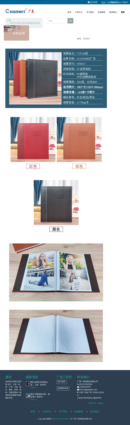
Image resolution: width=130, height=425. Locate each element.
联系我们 (94, 411)
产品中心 (46, 411)
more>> (33, 387)
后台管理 (93, 2)
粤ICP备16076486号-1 (62, 419)
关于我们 (63, 411)
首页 (33, 411)
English (125, 2)
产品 (9, 20)
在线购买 (78, 411)
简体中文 (114, 2)
